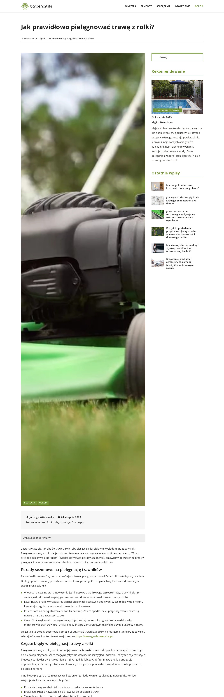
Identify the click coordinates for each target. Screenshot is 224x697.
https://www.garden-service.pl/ (94, 636)
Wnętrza (130, 6)
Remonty (146, 6)
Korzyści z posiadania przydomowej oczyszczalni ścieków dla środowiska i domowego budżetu (181, 233)
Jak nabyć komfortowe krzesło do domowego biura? (182, 187)
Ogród (199, 6)
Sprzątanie (163, 6)
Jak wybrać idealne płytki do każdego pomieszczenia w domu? (182, 200)
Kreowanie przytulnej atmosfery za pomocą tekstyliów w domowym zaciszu (180, 263)
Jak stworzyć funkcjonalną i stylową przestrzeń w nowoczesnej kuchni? (182, 248)
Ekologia (29, 502)
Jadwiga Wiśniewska (42, 517)
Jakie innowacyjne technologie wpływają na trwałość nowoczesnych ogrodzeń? (180, 216)
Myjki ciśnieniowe (162, 122)
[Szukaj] (155, 57)
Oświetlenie (182, 6)
